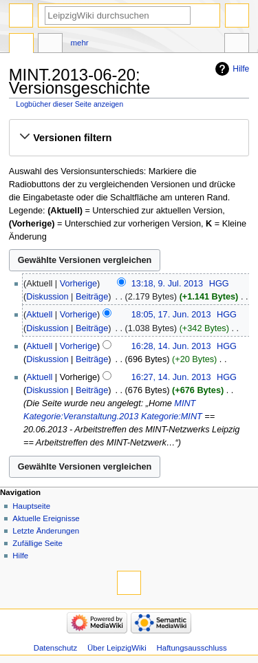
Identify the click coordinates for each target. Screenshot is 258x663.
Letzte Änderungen (45, 531)
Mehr (80, 43)
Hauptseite (31, 506)
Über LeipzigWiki (117, 648)
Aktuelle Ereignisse (45, 518)
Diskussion (47, 297)
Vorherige (78, 283)
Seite (21, 45)
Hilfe (241, 69)
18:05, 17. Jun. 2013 (171, 314)
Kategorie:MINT (171, 416)
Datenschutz (56, 648)
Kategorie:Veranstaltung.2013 (80, 416)
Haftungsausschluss (192, 648)
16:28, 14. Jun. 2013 (171, 346)
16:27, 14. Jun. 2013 (171, 377)
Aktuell (39, 314)
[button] (128, 137)
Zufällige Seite (37, 543)
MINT (184, 403)
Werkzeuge (236, 45)
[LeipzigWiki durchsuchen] (118, 15)
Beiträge (92, 297)
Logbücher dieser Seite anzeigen (69, 104)
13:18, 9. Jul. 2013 (167, 283)
